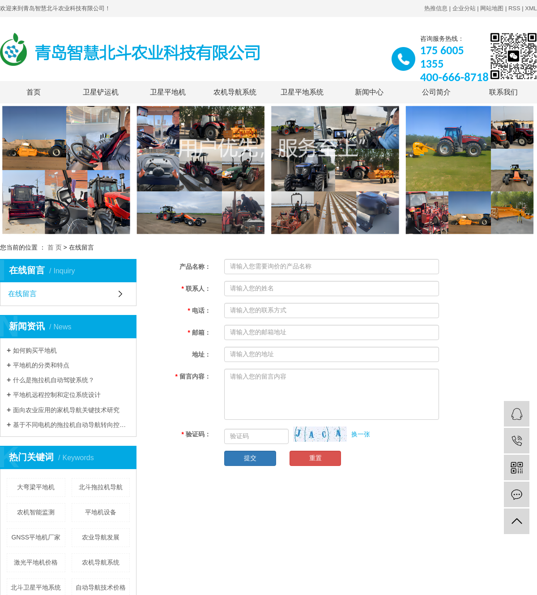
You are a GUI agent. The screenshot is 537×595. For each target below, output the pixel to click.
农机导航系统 (234, 92)
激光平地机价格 (36, 562)
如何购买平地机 (35, 350)
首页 (33, 92)
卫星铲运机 (101, 92)
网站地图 (491, 8)
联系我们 (503, 92)
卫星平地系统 (302, 92)
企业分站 (464, 8)
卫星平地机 (168, 92)
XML (531, 8)
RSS (514, 8)
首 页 (54, 247)
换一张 (360, 434)
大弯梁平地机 (36, 487)
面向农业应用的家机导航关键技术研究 (66, 410)
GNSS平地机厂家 (35, 537)
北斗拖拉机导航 (101, 487)
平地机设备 (100, 512)
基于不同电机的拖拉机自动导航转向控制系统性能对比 (71, 424)
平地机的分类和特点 (41, 365)
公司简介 (436, 92)
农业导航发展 (100, 537)
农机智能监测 (36, 512)
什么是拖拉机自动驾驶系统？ (53, 380)
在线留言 (22, 294)
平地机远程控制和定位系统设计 (57, 394)
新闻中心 (369, 92)
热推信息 (436, 8)
